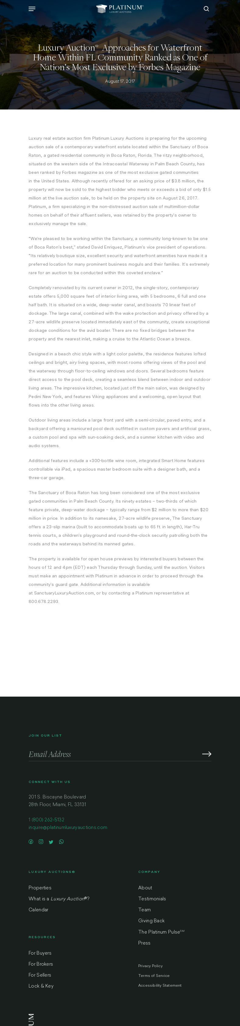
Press (144, 943)
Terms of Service (154, 976)
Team (144, 910)
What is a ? (59, 899)
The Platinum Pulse (161, 932)
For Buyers (40, 953)
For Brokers (41, 964)
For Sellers (40, 975)
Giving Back (151, 921)
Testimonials (152, 899)
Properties (40, 888)
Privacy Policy (150, 966)
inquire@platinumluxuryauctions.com (68, 828)
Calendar (38, 910)
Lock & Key (41, 986)
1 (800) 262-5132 (46, 820)
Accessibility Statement (160, 986)
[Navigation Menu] (32, 9)
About (145, 888)
